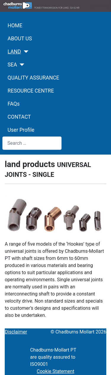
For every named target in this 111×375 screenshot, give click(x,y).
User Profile (21, 130)
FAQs (14, 104)
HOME (15, 25)
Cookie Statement (55, 371)
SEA (12, 65)
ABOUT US (20, 39)
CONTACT (19, 117)
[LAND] (24, 51)
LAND (14, 52)
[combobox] (32, 143)
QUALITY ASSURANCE (33, 78)
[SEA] (21, 64)
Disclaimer (16, 332)
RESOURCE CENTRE (31, 91)
